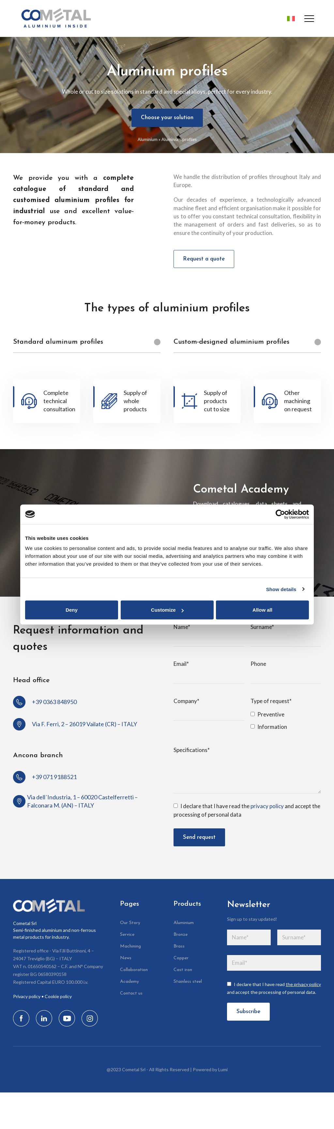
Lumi (223, 1069)
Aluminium (148, 139)
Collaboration (134, 969)
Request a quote (204, 259)
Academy (129, 981)
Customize (167, 610)
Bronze (181, 934)
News (125, 958)
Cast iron (183, 969)
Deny (72, 610)
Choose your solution (167, 117)
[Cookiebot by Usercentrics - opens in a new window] (280, 514)
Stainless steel (188, 981)
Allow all (262, 610)
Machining (130, 946)
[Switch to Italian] (289, 18)
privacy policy (267, 806)
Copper (181, 958)
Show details (281, 589)
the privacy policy (303, 984)
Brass (179, 946)
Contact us (131, 993)
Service (127, 934)
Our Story (130, 922)
